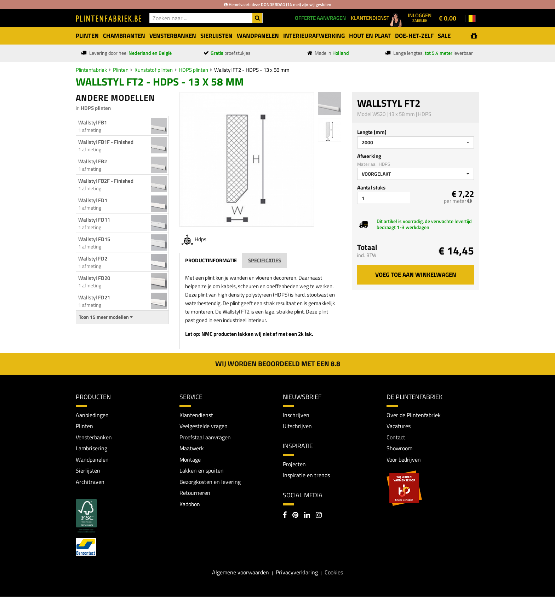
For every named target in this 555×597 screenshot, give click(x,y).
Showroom (399, 448)
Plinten (120, 70)
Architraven (90, 482)
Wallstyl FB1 (92, 122)
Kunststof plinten (154, 70)
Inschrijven (296, 415)
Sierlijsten (88, 471)
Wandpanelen (92, 459)
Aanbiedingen (92, 415)
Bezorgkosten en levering (210, 482)
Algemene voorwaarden (240, 572)
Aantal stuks (371, 187)
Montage (190, 459)
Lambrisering (91, 448)
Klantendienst (196, 415)
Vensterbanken (94, 437)
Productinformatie (211, 260)
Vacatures (399, 426)
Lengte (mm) (372, 132)
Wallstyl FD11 (94, 220)
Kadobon (189, 504)
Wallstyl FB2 (92, 161)
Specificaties (264, 260)
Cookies (334, 572)
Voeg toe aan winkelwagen (415, 274)
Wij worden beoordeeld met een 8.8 (277, 363)
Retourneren (194, 493)
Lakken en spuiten (201, 471)
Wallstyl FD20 (94, 278)
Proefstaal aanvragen (205, 437)
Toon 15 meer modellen (106, 317)
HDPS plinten (193, 70)
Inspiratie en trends (306, 475)
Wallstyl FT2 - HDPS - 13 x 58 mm (252, 70)
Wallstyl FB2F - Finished (105, 181)
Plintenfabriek (91, 70)
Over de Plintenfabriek (414, 415)
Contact (396, 437)
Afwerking (369, 156)
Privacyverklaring (297, 572)
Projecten (294, 464)
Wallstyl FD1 (92, 200)
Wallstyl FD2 (92, 258)
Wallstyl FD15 (94, 239)
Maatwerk (191, 448)
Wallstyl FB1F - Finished (105, 142)
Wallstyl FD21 (94, 297)
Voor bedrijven (404, 459)
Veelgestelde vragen (203, 426)
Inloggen (419, 17)
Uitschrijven (297, 426)
